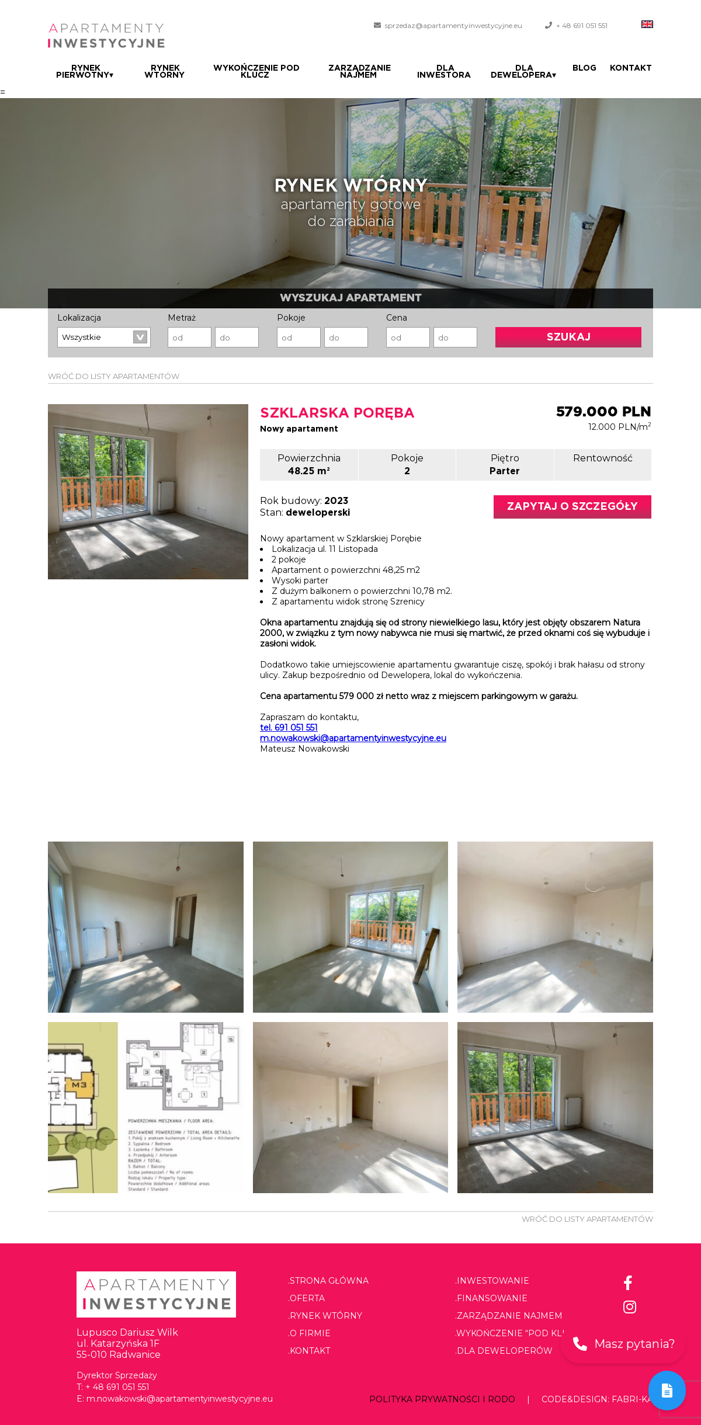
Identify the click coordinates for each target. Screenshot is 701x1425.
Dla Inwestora (450, 71)
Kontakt (632, 68)
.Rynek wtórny (325, 1316)
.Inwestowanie (492, 1280)
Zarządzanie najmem (363, 71)
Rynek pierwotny (84, 71)
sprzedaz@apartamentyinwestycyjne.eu (453, 25)
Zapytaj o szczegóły (572, 507)
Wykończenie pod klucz (257, 71)
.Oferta (306, 1298)
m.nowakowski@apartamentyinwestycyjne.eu (353, 738)
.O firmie (309, 1333)
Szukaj (569, 337)
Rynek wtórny (164, 71)
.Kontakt (309, 1351)
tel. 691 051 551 (289, 727)
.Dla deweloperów (504, 1351)
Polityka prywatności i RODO (442, 1399)
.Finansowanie (491, 1298)
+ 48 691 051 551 (582, 25)
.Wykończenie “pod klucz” (519, 1333)
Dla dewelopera (529, 71)
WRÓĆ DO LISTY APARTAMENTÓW (113, 376)
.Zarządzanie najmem (509, 1316)
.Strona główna (328, 1280)
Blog (588, 68)
